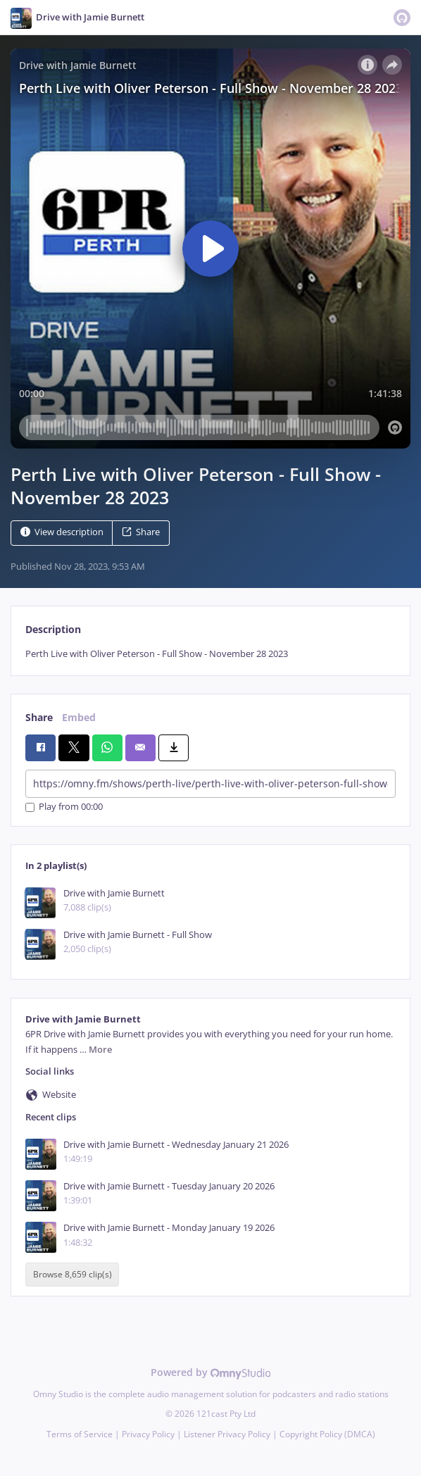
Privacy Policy (148, 1434)
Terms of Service (79, 1434)
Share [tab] (39, 717)
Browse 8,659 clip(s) (72, 1275)
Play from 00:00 (64, 807)
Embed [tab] (79, 717)
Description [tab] (53, 629)
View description (61, 532)
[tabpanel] (210, 653)
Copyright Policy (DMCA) (327, 1434)
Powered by (211, 1372)
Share (141, 532)
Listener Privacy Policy (227, 1434)
